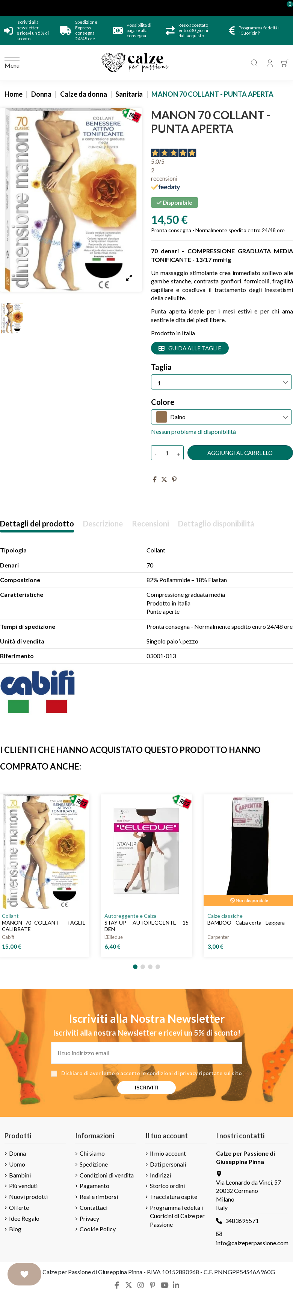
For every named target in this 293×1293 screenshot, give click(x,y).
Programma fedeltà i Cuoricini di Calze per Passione (177, 1216)
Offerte (19, 1207)
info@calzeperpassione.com (252, 1242)
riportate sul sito (220, 1073)
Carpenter (218, 937)
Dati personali (168, 1164)
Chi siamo (92, 1153)
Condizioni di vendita (107, 1175)
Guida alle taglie (190, 348)
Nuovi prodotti (28, 1196)
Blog (15, 1228)
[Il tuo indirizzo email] (146, 1052)
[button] (135, 966)
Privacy (89, 1218)
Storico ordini (167, 1185)
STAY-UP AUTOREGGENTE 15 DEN (146, 925)
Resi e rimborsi (99, 1196)
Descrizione (103, 523)
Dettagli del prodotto (37, 523)
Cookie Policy (98, 1228)
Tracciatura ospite (173, 1196)
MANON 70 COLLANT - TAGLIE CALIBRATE (44, 925)
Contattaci (93, 1207)
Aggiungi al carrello (240, 452)
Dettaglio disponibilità (216, 523)
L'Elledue (113, 937)
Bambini (20, 1175)
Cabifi (8, 937)
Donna (17, 1153)
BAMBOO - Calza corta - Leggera (246, 922)
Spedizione (94, 1164)
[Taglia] (221, 381)
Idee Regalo (24, 1218)
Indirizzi (160, 1175)
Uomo (17, 1164)
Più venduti (23, 1185)
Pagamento (94, 1185)
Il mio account (168, 1153)
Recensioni (150, 523)
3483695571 (242, 1220)
